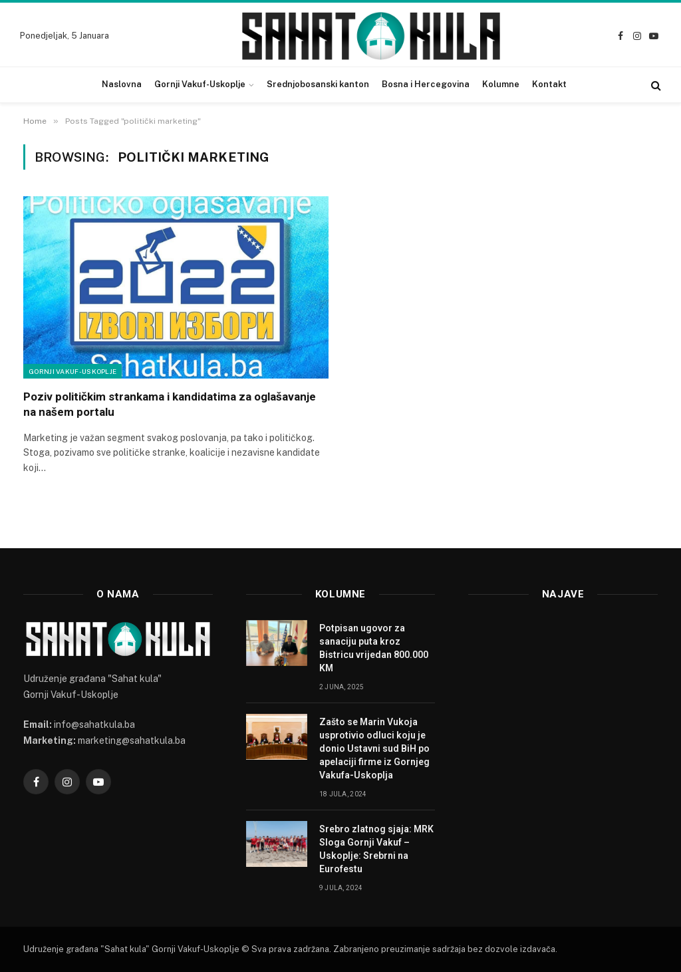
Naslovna (122, 84)
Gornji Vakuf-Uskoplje (199, 84)
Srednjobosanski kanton (318, 84)
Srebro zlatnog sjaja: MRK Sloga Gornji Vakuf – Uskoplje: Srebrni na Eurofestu (376, 849)
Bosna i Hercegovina (426, 84)
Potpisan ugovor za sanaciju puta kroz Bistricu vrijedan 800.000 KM (373, 648)
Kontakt (549, 84)
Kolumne (500, 84)
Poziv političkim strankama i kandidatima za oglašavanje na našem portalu (169, 404)
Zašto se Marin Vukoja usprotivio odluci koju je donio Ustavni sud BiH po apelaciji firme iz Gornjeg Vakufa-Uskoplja (374, 748)
